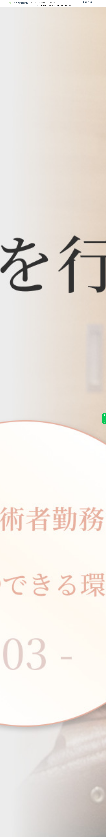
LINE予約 (104, 419)
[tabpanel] (53, 422)
